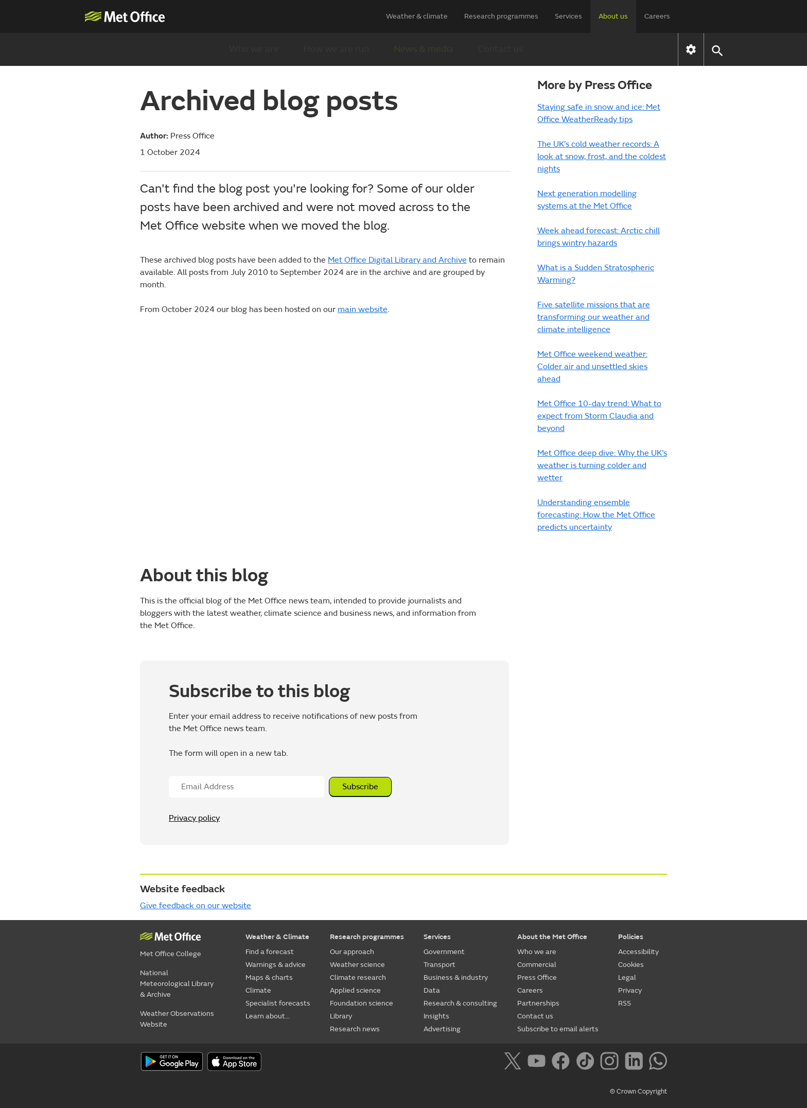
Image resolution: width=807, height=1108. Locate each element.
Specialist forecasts (277, 1003)
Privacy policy (194, 818)
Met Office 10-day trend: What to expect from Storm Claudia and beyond (599, 416)
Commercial (536, 964)
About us (613, 16)
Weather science (357, 964)
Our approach (352, 951)
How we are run (336, 49)
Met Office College (170, 953)
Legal (627, 977)
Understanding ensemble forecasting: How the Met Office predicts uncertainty (596, 514)
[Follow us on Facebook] (563, 1063)
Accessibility (638, 951)
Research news (355, 1029)
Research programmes (501, 16)
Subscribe (360, 787)
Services (568, 16)
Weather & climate (417, 16)
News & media (423, 49)
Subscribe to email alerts (558, 1029)
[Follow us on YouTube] (539, 1063)
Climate (258, 990)
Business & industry (456, 977)
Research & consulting (460, 1003)
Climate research (358, 977)
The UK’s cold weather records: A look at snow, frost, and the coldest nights (601, 156)
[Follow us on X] (514, 1063)
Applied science (355, 990)
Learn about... (267, 1016)
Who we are (254, 49)
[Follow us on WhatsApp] (658, 1063)
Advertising (442, 1029)
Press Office (537, 977)
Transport (439, 964)
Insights (436, 1016)
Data (432, 990)
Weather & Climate (277, 936)
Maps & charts (269, 977)
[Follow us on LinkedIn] (636, 1063)
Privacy (630, 990)
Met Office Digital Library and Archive (397, 260)
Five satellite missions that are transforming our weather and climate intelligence (593, 317)
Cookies (631, 964)
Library (341, 1016)
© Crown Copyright (638, 1091)
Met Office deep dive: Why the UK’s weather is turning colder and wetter (602, 465)
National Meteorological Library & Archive (177, 983)
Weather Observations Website (177, 1019)
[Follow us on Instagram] (611, 1063)
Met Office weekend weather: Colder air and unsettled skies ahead (592, 366)
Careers (657, 16)
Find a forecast (269, 951)
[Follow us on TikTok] (587, 1063)
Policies (630, 936)
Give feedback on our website (195, 906)
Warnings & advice (275, 964)
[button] (716, 49)
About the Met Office (552, 936)
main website (363, 309)
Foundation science (361, 1003)
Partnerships (538, 1003)
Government (444, 951)
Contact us (500, 49)
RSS (624, 1003)
